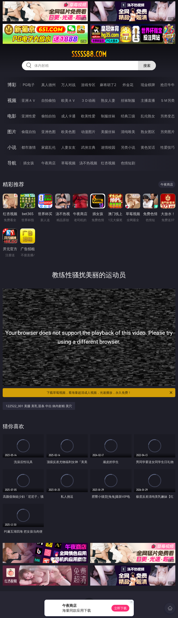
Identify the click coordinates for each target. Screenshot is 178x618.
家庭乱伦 (48, 147)
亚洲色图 (48, 131)
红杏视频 (108, 163)
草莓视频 (68, 163)
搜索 (147, 65)
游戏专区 (88, 84)
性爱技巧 (167, 147)
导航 (11, 163)
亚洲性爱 (28, 116)
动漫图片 (88, 131)
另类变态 (167, 116)
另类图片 (167, 131)
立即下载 (120, 608)
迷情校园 (108, 147)
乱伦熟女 (148, 116)
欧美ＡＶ (68, 100)
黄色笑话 (148, 147)
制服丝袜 (108, 116)
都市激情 (28, 147)
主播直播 (148, 100)
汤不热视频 (88, 163)
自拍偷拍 (48, 100)
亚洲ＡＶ (28, 100)
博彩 (11, 85)
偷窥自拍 (28, 131)
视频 (11, 100)
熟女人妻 (108, 100)
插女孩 (28, 163)
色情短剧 (128, 163)
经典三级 (128, 116)
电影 (11, 116)
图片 (11, 132)
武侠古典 (88, 147)
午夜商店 (48, 163)
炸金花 (128, 84)
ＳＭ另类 (167, 100)
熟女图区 (148, 131)
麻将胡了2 (108, 84)
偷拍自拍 (48, 116)
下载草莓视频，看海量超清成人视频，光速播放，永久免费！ (110, 392)
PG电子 (29, 84)
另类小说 (128, 147)
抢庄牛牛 (167, 84)
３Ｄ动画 (88, 100)
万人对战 (68, 84)
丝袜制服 (128, 100)
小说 (11, 147)
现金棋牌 (148, 84)
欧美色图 (68, 131)
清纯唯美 (128, 131)
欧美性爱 (88, 116)
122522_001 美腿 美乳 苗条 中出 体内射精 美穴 (39, 406)
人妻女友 (68, 147)
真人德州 (48, 84)
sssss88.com (89, 54)
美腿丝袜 (108, 131)
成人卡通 (68, 116)
